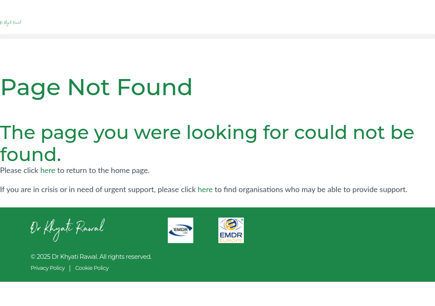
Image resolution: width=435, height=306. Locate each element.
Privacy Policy (48, 268)
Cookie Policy (92, 268)
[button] (217, 36)
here (47, 170)
